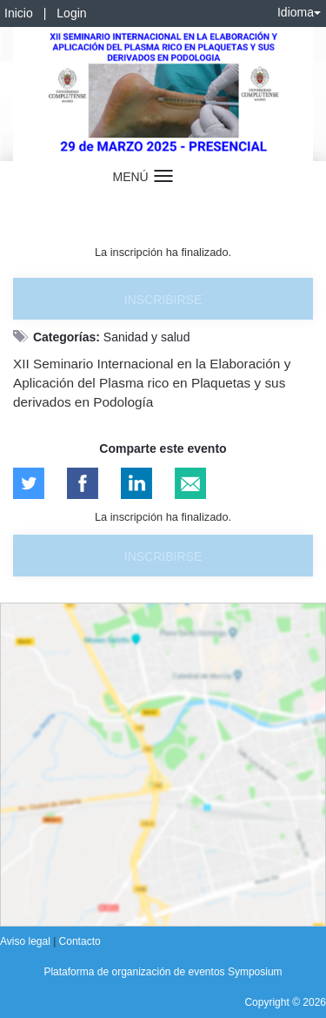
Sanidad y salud (146, 337)
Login (71, 13)
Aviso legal (26, 941)
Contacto (80, 941)
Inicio (18, 13)
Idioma (299, 12)
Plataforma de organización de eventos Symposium (162, 972)
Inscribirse (163, 300)
